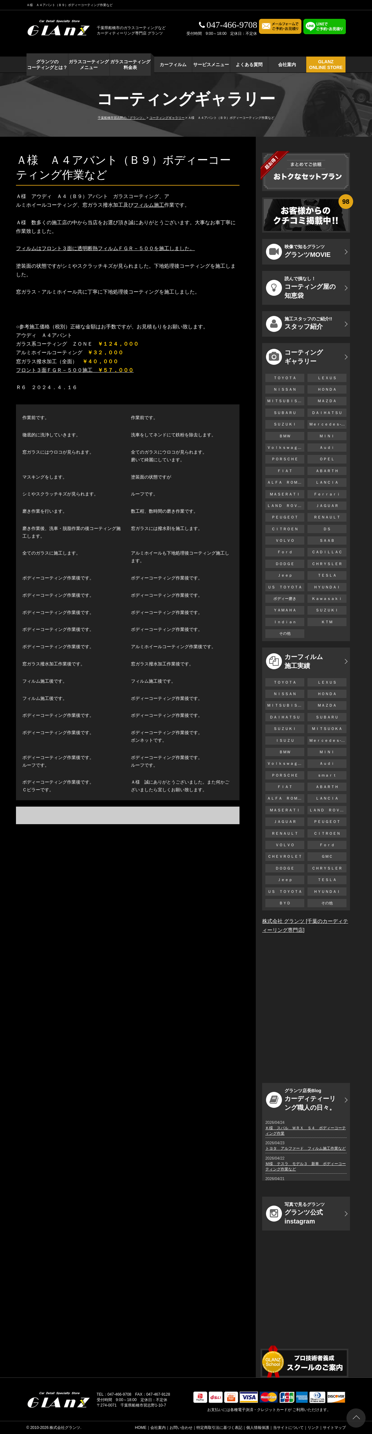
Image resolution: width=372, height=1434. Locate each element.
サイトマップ (334, 1427)
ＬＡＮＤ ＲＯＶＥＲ (285, 505)
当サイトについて (288, 1427)
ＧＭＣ (327, 856)
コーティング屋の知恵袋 (301, 287)
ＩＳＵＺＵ (284, 740)
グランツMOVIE (298, 252)
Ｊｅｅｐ (284, 575)
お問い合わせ (181, 1427)
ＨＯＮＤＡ (327, 389)
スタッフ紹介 (299, 324)
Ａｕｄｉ (327, 447)
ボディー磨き (284, 598)
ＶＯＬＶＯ (284, 540)
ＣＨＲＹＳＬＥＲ (327, 564)
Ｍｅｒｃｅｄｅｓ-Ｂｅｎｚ (327, 424)
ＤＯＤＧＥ (284, 564)
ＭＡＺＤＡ (327, 401)
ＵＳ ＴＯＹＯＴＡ (285, 587)
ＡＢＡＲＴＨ (326, 471)
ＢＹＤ (285, 903)
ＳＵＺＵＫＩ (284, 424)
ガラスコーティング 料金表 (130, 64)
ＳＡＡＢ (327, 540)
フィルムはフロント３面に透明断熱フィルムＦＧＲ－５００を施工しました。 (105, 248)
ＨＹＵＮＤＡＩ (327, 587)
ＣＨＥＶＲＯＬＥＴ (285, 856)
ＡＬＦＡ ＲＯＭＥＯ (285, 482)
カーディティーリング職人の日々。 (301, 1099)
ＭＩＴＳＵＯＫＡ (327, 728)
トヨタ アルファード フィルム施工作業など (305, 1148)
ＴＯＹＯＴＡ (284, 378)
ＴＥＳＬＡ (327, 575)
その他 (285, 633)
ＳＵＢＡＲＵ (284, 412)
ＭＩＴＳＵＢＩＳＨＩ (285, 401)
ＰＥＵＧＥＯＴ (284, 517)
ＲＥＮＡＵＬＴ (327, 517)
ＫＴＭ (327, 622)
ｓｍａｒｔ (327, 775)
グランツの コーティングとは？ (47, 64)
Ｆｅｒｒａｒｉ (327, 494)
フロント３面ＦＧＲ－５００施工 (74, 370)
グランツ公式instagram (295, 1213)
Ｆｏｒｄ (284, 552)
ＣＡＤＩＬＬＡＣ (327, 552)
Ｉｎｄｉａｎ (284, 622)
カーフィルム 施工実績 (294, 661)
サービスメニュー (211, 64)
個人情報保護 (257, 1427)
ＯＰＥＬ (327, 459)
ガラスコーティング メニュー (89, 64)
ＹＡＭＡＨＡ (284, 610)
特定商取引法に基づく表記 (219, 1427)
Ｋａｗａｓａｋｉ (327, 598)
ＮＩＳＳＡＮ (284, 389)
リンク (313, 1427)
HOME (141, 1427)
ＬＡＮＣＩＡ (326, 482)
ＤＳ (327, 529)
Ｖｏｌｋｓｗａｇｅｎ (285, 447)
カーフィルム (173, 64)
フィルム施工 (148, 205)
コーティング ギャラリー (294, 357)
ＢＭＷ (285, 436)
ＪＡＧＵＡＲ (326, 505)
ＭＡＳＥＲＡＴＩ (285, 494)
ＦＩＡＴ (284, 471)
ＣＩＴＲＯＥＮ (286, 529)
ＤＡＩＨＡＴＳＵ (327, 412)
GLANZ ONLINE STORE (326, 64)
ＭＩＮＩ (327, 436)
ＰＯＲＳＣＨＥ (284, 459)
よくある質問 (249, 64)
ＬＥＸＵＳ (327, 378)
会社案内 (287, 64)
